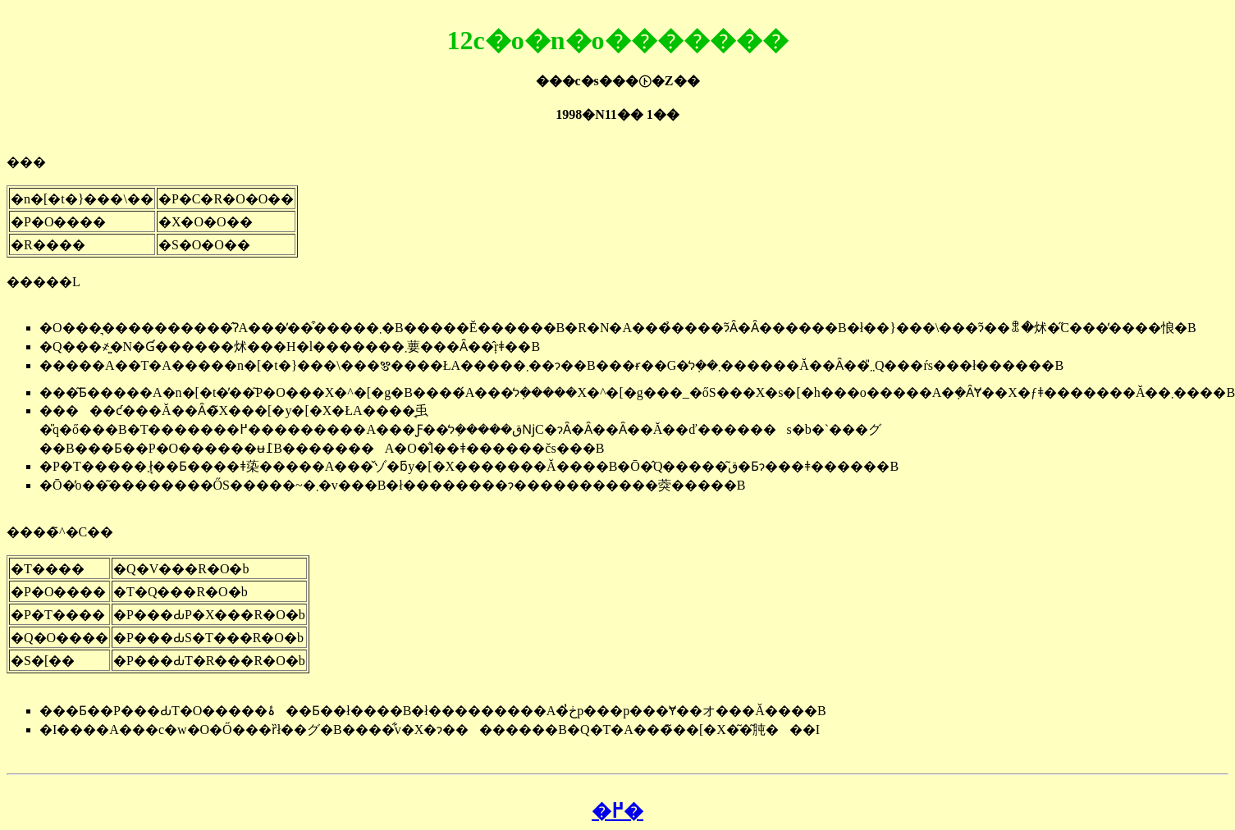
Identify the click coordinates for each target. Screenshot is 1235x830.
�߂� (617, 811)
